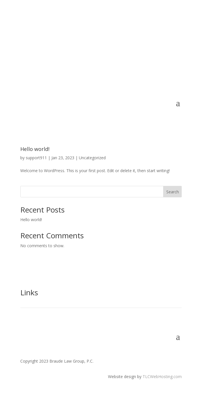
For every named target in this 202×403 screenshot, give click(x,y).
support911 (36, 157)
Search (172, 191)
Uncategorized (92, 157)
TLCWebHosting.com (162, 376)
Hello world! (34, 149)
